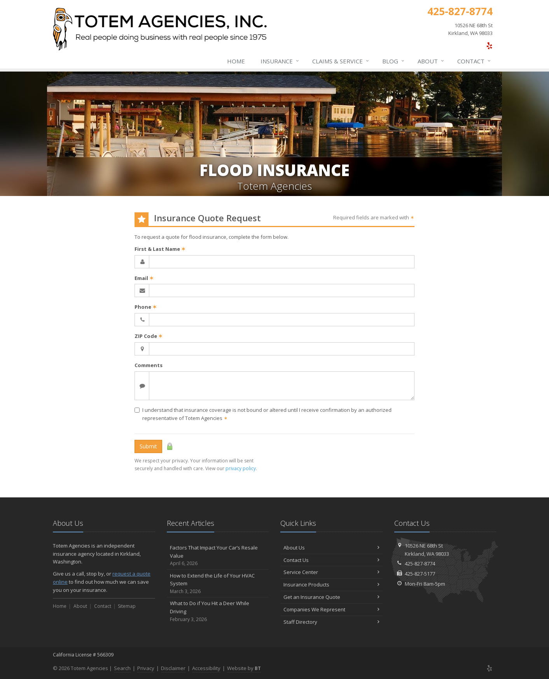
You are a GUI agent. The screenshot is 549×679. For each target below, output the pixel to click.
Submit (148, 446)
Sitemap (127, 606)
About (431, 61)
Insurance (280, 61)
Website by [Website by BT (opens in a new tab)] (244, 668)
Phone (146, 306)
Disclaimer (173, 668)
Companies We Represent (331, 609)
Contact (474, 61)
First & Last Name (160, 248)
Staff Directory (331, 621)
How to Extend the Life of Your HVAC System (218, 583)
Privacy (145, 668)
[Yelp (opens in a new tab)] (489, 45)
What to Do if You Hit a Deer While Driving (218, 611)
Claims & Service (341, 61)
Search (122, 668)
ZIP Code (149, 336)
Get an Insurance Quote (331, 596)
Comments (149, 365)
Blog (393, 61)
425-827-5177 (420, 573)
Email (144, 278)
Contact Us (331, 560)
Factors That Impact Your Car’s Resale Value (218, 555)
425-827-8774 (420, 563)
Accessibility (206, 668)
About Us (331, 547)
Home (236, 61)
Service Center (331, 572)
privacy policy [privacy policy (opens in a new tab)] (241, 468)
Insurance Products (331, 584)
